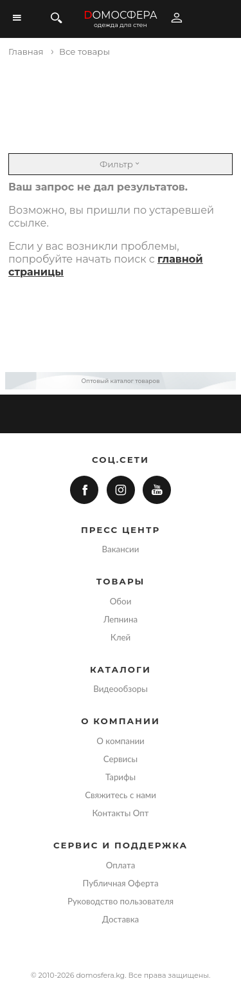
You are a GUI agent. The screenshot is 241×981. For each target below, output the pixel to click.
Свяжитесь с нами (120, 795)
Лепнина (120, 619)
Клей (120, 637)
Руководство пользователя (120, 901)
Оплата (121, 865)
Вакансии (120, 549)
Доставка (120, 919)
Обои (121, 601)
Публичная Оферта (120, 883)
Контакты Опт (120, 813)
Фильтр (120, 164)
